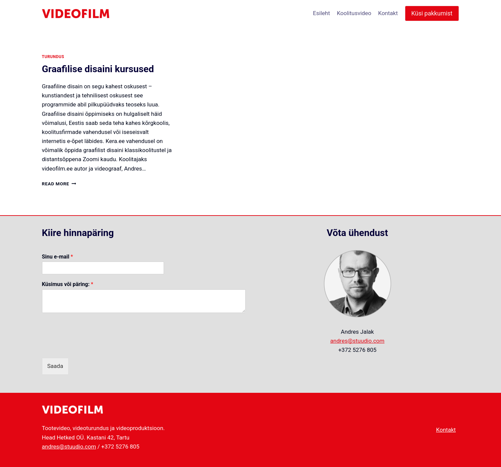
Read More (59, 183)
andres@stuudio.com (357, 340)
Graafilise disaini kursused (98, 69)
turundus (53, 56)
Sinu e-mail (57, 256)
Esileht (321, 13)
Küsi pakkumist (432, 13)
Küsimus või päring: (67, 284)
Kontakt (388, 13)
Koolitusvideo (354, 13)
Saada (55, 366)
